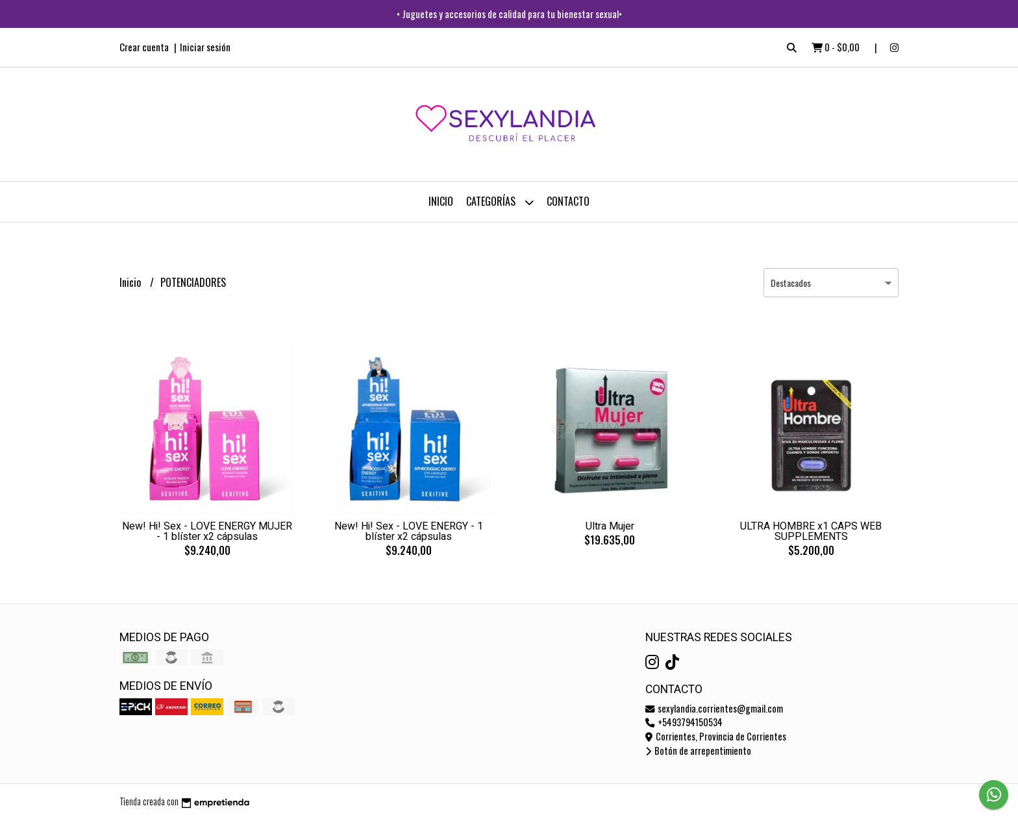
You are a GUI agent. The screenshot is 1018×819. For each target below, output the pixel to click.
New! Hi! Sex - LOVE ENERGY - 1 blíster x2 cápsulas (408, 531)
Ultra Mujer (610, 526)
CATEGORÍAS (500, 202)
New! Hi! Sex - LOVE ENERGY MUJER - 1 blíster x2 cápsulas (207, 531)
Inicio (440, 201)
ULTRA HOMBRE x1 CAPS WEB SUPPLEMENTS (811, 531)
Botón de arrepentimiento (698, 750)
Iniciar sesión (205, 47)
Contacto (568, 201)
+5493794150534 (684, 722)
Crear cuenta (144, 47)
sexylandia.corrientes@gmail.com (714, 708)
